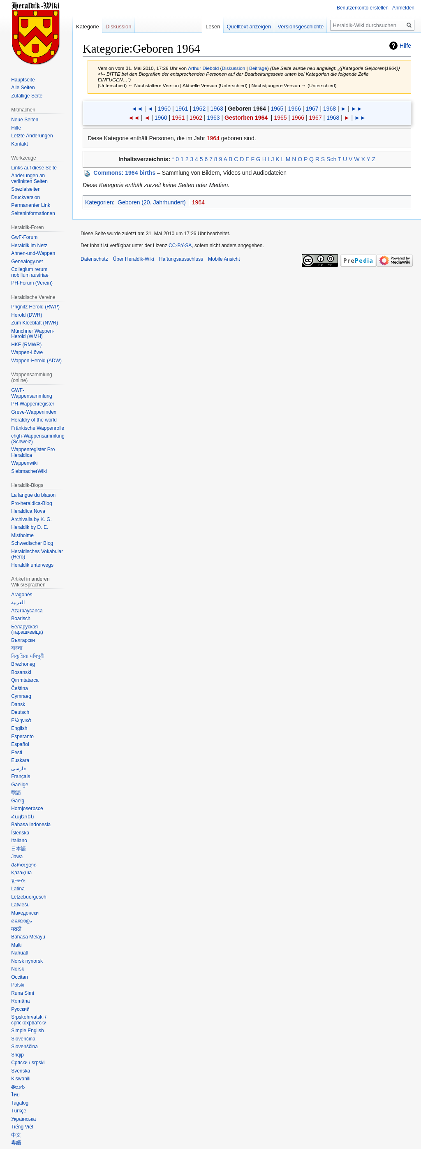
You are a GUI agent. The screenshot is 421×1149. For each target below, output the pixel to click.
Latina (18, 889)
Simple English (27, 1030)
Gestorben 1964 (246, 117)
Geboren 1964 (247, 108)
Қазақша (21, 873)
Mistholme (22, 535)
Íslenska (20, 833)
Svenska (20, 1071)
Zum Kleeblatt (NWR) (34, 323)
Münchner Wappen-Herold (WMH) (32, 334)
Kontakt (19, 144)
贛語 (16, 792)
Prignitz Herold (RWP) (35, 307)
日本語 (18, 849)
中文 (16, 1135)
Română (20, 1001)
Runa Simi (22, 993)
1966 (294, 108)
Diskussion (233, 68)
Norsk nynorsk (27, 961)
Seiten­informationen (33, 213)
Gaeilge (19, 785)
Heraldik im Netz (29, 245)
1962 (199, 108)
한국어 (18, 881)
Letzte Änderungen (32, 136)
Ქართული (24, 865)
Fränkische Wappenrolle (37, 428)
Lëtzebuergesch (28, 897)
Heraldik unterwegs (32, 565)
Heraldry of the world (34, 420)
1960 (164, 108)
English (19, 728)
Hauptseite (23, 80)
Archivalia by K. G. (31, 519)
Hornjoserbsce (27, 808)
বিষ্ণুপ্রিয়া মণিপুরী (27, 656)
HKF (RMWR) (26, 344)
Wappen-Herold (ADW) (36, 361)
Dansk (18, 704)
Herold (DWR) (26, 315)
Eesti (16, 752)
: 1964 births (124, 172)
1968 (329, 108)
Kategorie (87, 26)
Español (20, 744)
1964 (213, 138)
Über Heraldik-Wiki (133, 259)
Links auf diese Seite (34, 168)
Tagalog (19, 1103)
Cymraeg (21, 696)
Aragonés (21, 595)
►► (357, 108)
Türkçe (18, 1111)
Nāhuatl (19, 953)
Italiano (19, 840)
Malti (16, 945)
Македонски (25, 913)
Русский (20, 1009)
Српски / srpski (27, 1063)
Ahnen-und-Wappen (33, 253)
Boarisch (20, 618)
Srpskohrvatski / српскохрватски (28, 1020)
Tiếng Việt (22, 1127)
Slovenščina (24, 1046)
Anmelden (403, 8)
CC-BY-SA (180, 245)
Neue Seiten (24, 120)
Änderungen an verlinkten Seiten (29, 178)
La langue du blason (33, 495)
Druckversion (25, 197)
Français (20, 776)
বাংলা (16, 648)
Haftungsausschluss (181, 259)
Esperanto (22, 736)
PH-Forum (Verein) (32, 283)
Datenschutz (94, 259)
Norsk (17, 969)
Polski (17, 985)
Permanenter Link (30, 205)
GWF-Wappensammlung (31, 393)
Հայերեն (22, 817)
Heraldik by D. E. (29, 527)
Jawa (17, 856)
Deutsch (20, 712)
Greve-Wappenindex (33, 412)
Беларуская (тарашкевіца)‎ (27, 629)
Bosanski (21, 672)
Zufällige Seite (26, 96)
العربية (18, 602)
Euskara (20, 760)
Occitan (19, 977)
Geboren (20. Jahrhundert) (152, 202)
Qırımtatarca (25, 680)
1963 (216, 108)
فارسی (18, 768)
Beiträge (258, 68)
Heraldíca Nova (28, 511)
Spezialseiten (25, 189)
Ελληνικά (21, 720)
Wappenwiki (24, 463)
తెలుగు (18, 1087)
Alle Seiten (23, 87)
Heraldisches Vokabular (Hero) (37, 554)
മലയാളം (21, 921)
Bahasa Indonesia (31, 824)
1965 (277, 108)
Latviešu (20, 905)
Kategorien (99, 202)
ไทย (15, 1095)
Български (23, 640)
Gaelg (17, 801)
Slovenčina (23, 1039)
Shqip (17, 1055)
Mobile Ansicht (224, 259)
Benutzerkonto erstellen (363, 8)
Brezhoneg (23, 664)
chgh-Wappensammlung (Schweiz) (38, 439)
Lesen (213, 26)
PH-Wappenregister (32, 404)
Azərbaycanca (26, 611)
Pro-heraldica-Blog (31, 503)
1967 (311, 108)
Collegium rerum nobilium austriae (30, 272)
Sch (331, 159)
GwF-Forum (24, 237)
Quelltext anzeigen (249, 26)
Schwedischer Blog (32, 543)
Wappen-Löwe (27, 352)
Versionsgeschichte (301, 26)
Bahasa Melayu (28, 937)
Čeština (19, 688)
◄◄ (137, 108)
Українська (23, 1119)
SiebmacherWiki (29, 471)
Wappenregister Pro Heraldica (33, 452)
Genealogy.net (27, 261)
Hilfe (405, 45)
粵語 (16, 1143)
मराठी (16, 929)
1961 (181, 108)
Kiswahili (20, 1079)
